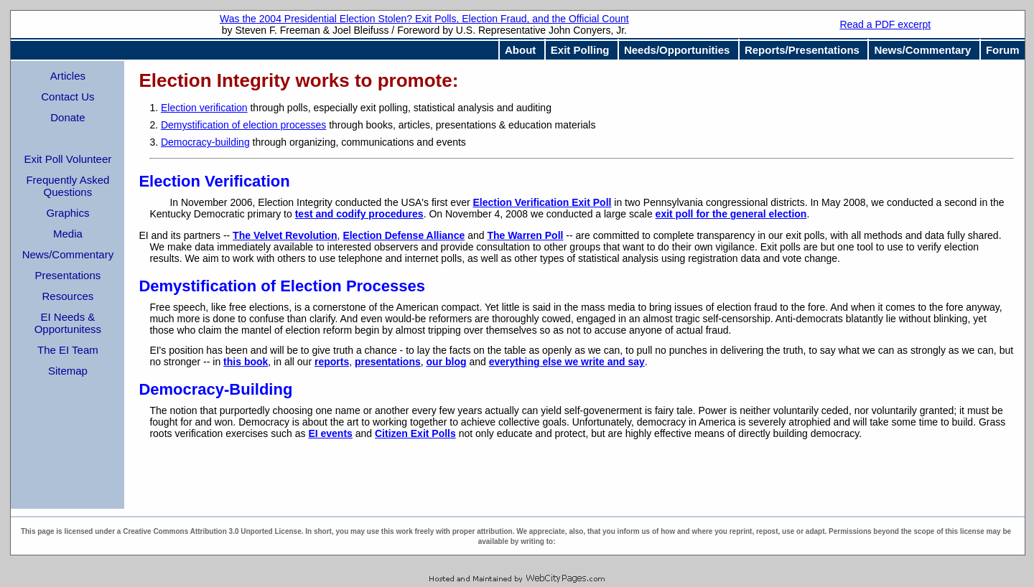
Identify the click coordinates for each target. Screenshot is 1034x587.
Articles (67, 76)
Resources (68, 296)
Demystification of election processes (243, 125)
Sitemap (68, 371)
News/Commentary (922, 50)
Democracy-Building (215, 389)
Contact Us (67, 96)
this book (245, 361)
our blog (447, 361)
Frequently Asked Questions (67, 186)
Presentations (68, 275)
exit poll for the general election (731, 214)
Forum (1003, 50)
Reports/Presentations (802, 50)
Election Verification (214, 181)
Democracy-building (205, 142)
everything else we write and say (567, 361)
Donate (67, 117)
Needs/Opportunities (677, 50)
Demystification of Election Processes (282, 286)
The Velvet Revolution (285, 235)
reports (332, 361)
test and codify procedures (359, 214)
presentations (388, 361)
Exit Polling (580, 50)
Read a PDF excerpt (885, 24)
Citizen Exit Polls (415, 433)
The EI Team (67, 350)
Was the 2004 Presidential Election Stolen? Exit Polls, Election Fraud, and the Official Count (424, 18)
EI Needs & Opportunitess (67, 323)
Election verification (204, 107)
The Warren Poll (525, 235)
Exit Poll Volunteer (68, 159)
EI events (330, 433)
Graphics (67, 213)
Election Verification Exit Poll (542, 202)
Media (68, 233)
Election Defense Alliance (404, 235)
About (520, 50)
